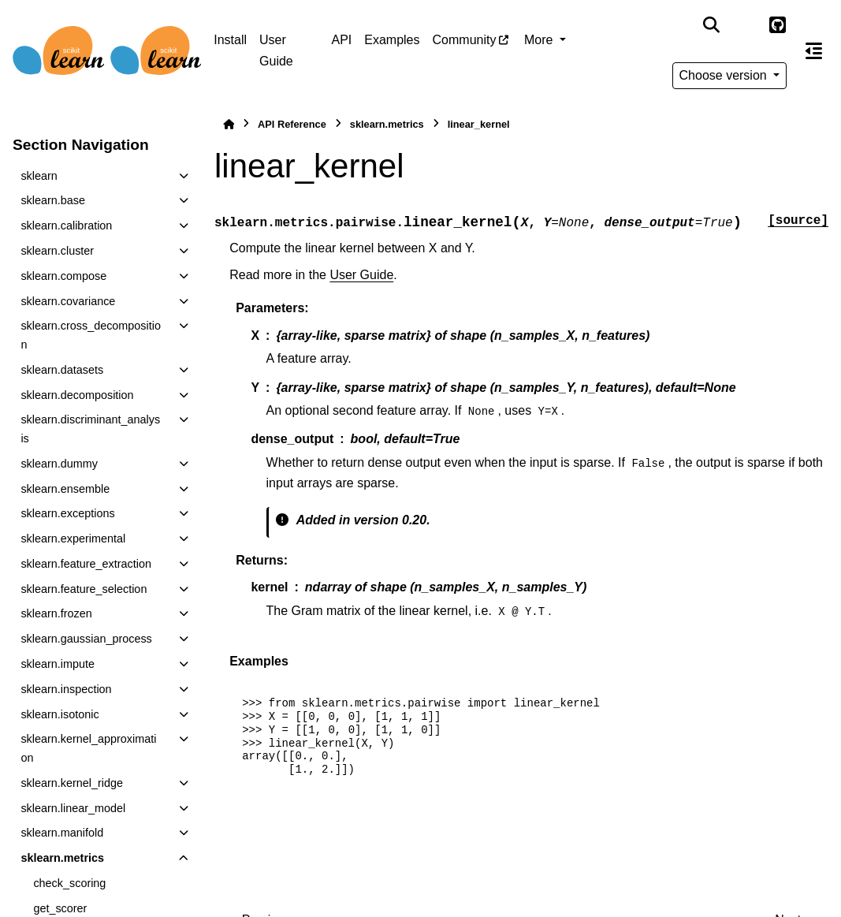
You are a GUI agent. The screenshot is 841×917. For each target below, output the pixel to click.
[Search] (710, 25)
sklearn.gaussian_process (85, 638)
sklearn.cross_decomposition (90, 335)
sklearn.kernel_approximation (88, 748)
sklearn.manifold (61, 832)
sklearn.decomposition (76, 395)
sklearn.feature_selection (83, 589)
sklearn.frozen (55, 613)
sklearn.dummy (59, 463)
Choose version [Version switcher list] (725, 75)
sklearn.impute (57, 664)
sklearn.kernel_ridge (71, 783)
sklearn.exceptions (67, 513)
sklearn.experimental (72, 538)
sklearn (38, 176)
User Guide (276, 50)
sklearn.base (52, 200)
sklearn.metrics (62, 858)
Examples (391, 40)
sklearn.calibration (66, 225)
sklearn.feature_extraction (85, 563)
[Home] (228, 124)
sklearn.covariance (67, 301)
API (341, 40)
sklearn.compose (63, 276)
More (540, 40)
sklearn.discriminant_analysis (90, 429)
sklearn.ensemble (65, 489)
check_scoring (69, 883)
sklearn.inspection (65, 689)
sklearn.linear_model (72, 808)
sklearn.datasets (61, 369)
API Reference (292, 124)
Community (465, 40)
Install (230, 40)
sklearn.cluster (57, 250)
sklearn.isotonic (59, 714)
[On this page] (813, 50)
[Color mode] (744, 25)
